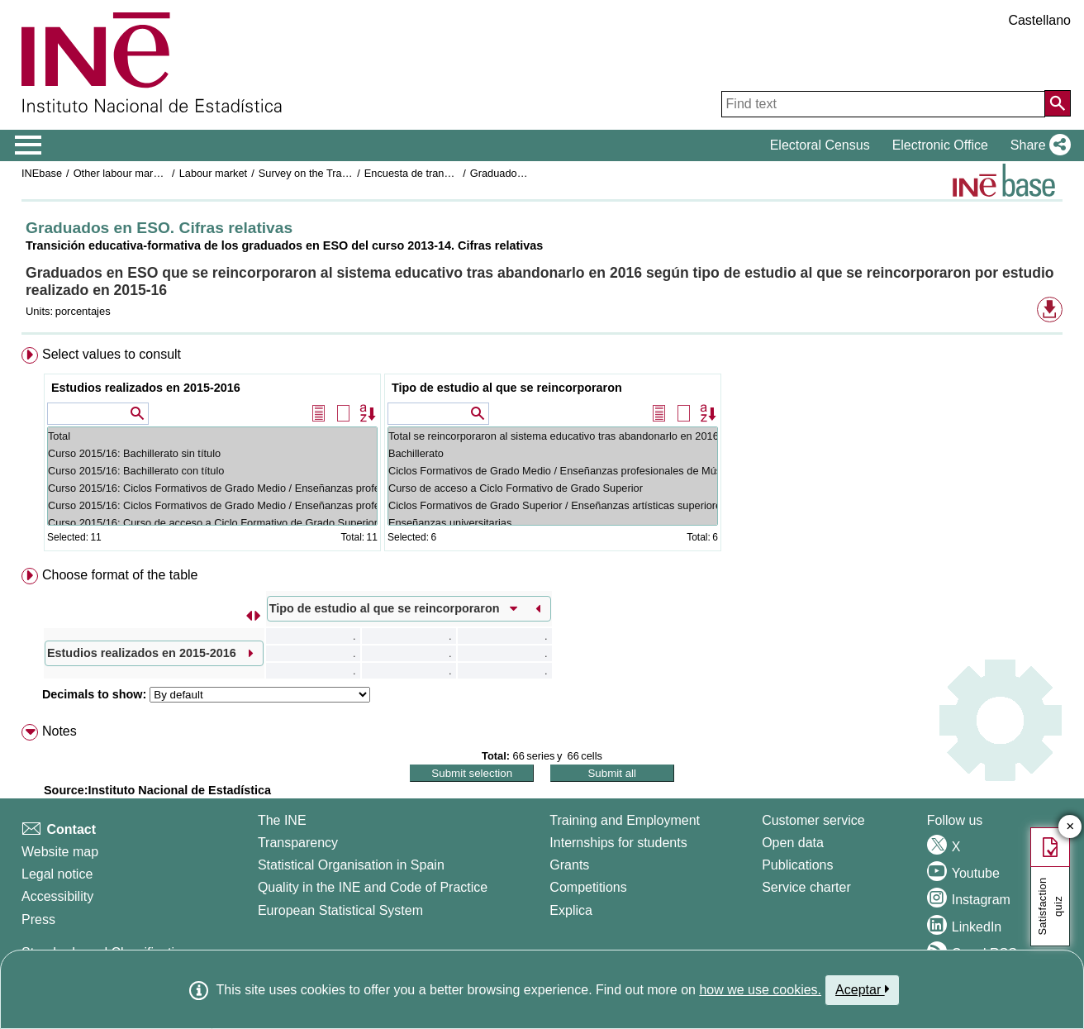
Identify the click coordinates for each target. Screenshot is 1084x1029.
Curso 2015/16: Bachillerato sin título (212, 453)
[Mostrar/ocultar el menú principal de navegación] (28, 145)
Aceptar (862, 989)
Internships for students (618, 843)
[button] (1037, 145)
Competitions (587, 887)
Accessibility (57, 896)
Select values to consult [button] (111, 354)
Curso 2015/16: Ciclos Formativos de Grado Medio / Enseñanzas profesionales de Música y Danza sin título (212, 488)
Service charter (806, 887)
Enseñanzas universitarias (552, 522)
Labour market (213, 173)
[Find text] (883, 104)
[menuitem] (542, 452)
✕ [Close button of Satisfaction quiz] (1070, 826)
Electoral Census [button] (820, 145)
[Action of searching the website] (1057, 103)
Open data (793, 843)
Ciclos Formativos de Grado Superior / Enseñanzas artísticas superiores (552, 505)
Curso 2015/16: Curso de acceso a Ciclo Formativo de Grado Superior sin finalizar (212, 522)
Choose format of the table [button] (120, 575)
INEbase (41, 173)
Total (212, 436)
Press (38, 919)
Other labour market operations (147, 173)
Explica (570, 910)
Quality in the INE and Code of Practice (372, 887)
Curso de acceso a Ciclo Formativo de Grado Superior (552, 488)
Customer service (813, 820)
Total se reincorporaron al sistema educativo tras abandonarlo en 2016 (552, 436)
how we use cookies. (760, 990)
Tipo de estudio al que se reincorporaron (507, 387)
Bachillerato (552, 453)
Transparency (298, 843)
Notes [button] (59, 731)
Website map (59, 852)
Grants (569, 865)
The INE (282, 820)
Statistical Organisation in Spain (351, 865)
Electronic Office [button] (940, 145)
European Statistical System (340, 910)
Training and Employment (624, 820)
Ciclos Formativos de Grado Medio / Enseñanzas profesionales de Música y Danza (552, 470)
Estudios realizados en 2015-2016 (145, 387)
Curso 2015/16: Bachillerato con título (212, 470)
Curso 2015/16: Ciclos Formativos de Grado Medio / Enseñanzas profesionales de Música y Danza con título (212, 505)
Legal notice (57, 874)
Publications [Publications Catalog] (797, 865)
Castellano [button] (1039, 20)
